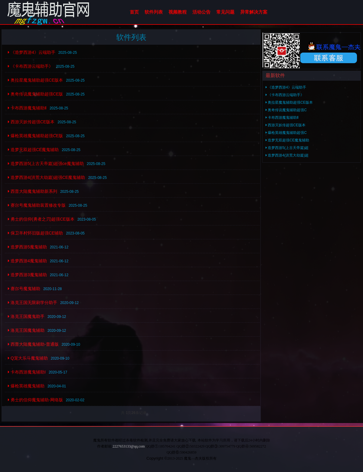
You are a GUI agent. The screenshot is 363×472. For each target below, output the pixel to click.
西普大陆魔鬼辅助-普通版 (33, 344)
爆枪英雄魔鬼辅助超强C (286, 133)
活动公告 (201, 12)
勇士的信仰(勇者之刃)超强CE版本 (41, 219)
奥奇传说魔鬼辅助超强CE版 (35, 94)
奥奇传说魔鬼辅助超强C (286, 110)
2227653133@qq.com (129, 446)
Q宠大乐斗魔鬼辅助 (28, 358)
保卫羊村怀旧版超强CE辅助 (35, 233)
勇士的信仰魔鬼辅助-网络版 (35, 399)
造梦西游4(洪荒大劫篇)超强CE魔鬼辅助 (46, 177)
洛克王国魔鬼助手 (26, 316)
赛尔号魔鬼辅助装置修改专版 (37, 205)
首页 (134, 12)
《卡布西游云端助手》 (30, 66)
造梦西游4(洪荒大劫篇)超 (287, 155)
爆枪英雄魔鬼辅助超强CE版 (35, 135)
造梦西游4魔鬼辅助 (27, 260)
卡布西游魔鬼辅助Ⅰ (27, 372)
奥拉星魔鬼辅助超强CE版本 (35, 80)
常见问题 (225, 12)
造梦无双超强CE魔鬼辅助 (33, 149)
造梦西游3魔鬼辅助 (27, 274)
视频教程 (177, 12)
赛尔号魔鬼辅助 (24, 288)
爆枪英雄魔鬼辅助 (26, 385)
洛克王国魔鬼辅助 (26, 330)
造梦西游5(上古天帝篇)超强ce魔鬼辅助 (46, 163)
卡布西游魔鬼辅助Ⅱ (27, 107)
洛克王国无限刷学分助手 (32, 302)
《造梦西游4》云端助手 (31, 52)
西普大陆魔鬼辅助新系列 (32, 191)
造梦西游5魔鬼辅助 (27, 246)
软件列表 (154, 12)
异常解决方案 (253, 12)
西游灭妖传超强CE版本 (31, 121)
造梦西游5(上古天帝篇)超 (287, 148)
